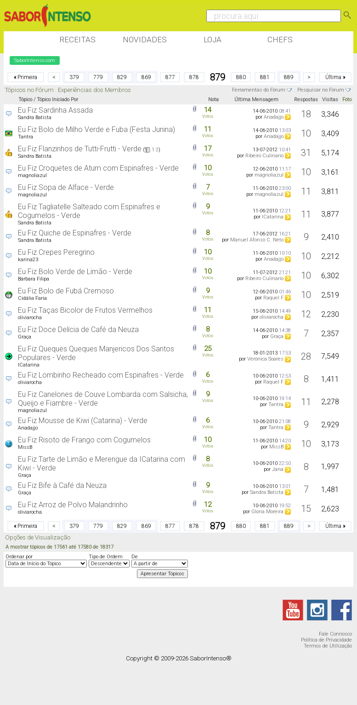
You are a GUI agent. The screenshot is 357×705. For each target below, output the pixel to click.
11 (306, 191)
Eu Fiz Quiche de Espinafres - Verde (74, 233)
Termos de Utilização (328, 646)
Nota (213, 100)
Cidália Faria (32, 298)
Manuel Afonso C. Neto (256, 240)
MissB (25, 447)
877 (170, 77)
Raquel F (273, 298)
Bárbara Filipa (33, 279)
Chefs (280, 39)
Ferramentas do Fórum (258, 90)
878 (194, 77)
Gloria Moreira (267, 512)
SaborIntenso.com (34, 60)
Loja (212, 39)
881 (265, 77)
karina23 (28, 260)
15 (306, 508)
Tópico (25, 100)
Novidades (145, 39)
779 (98, 77)
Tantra (25, 137)
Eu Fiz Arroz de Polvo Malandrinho (73, 504)
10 (306, 133)
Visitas (330, 100)
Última (335, 77)
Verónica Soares (265, 359)
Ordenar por (19, 557)
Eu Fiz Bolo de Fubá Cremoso (66, 291)
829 (122, 77)
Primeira (25, 77)
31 (306, 152)
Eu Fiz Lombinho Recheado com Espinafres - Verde (101, 375)
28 (306, 356)
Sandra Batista (34, 117)
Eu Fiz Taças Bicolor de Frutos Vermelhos (85, 310)
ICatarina (272, 217)
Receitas (77, 39)
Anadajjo (273, 117)
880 (241, 77)
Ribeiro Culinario (264, 156)
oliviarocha (30, 318)
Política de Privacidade (326, 640)
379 (74, 77)
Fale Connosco (335, 634)
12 (306, 314)
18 (306, 114)
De (134, 557)
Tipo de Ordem (106, 557)
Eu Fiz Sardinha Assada (55, 110)
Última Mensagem (256, 100)
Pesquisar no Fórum (320, 90)
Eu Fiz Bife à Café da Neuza (62, 485)
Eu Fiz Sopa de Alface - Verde (66, 187)
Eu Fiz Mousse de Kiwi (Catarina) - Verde (82, 420)
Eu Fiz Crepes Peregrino (56, 252)
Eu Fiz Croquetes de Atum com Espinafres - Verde (98, 168)
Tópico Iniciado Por (57, 100)
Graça (24, 337)
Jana (277, 469)
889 (289, 77)
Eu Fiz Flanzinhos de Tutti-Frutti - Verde (80, 148)
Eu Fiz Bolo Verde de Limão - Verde (75, 271)
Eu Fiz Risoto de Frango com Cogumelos (84, 440)
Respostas (306, 100)
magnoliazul (32, 175)
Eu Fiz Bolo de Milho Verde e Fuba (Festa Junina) (96, 129)
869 (146, 77)
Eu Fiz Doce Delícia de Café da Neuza (78, 329)
